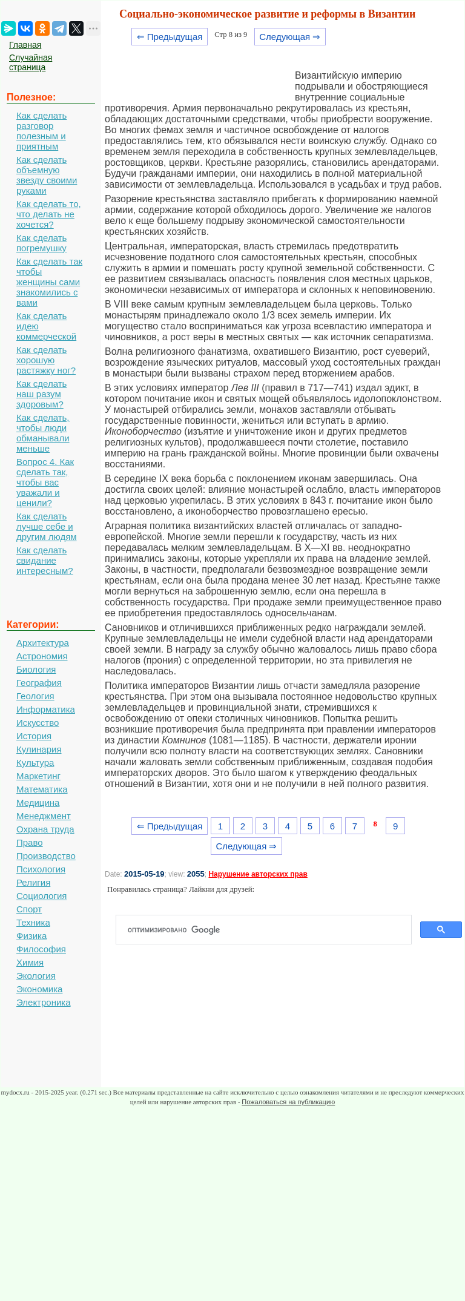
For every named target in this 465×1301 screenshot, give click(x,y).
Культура (35, 762)
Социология (41, 896)
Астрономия (42, 656)
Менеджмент (43, 816)
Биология (36, 669)
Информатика (45, 709)
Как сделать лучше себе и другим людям (46, 526)
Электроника (43, 1002)
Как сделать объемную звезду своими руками (46, 175)
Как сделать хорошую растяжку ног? (46, 359)
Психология (40, 869)
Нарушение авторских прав (257, 874)
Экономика (39, 989)
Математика (42, 789)
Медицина (37, 802)
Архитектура (42, 642)
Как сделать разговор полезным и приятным (41, 130)
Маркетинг (38, 776)
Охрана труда (45, 829)
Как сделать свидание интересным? (44, 560)
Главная (25, 45)
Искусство (37, 722)
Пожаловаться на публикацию (288, 1101)
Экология (36, 975)
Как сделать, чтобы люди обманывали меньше (43, 432)
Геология (35, 696)
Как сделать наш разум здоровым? (41, 393)
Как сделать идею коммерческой (46, 326)
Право (29, 842)
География (39, 682)
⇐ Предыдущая (170, 36)
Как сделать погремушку (41, 242)
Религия (33, 882)
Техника (33, 922)
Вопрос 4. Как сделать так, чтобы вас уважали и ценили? (45, 482)
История (33, 736)
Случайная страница (30, 62)
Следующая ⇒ (289, 36)
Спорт (29, 909)
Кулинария (39, 749)
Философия (41, 949)
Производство (46, 856)
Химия (30, 962)
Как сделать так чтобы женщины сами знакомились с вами (49, 282)
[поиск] (268, 929)
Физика (31, 935)
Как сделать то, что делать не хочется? (48, 214)
